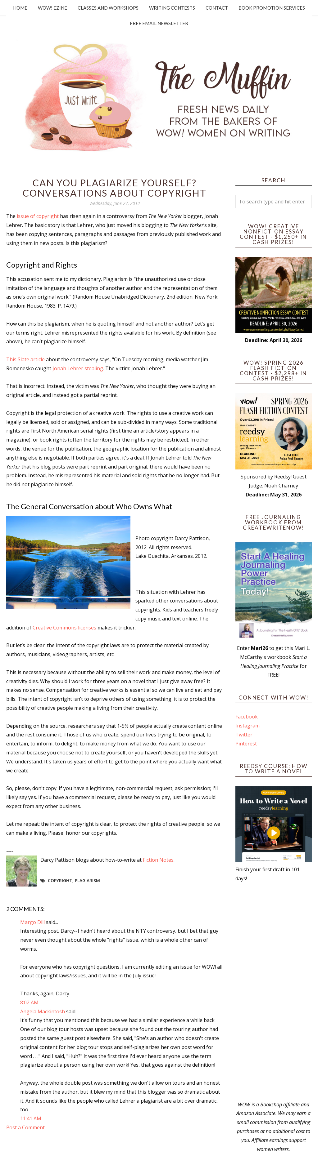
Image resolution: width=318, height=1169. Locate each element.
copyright (60, 880)
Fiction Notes (158, 859)
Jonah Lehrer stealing (77, 368)
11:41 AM (30, 1118)
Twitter (243, 734)
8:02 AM (29, 1002)
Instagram (247, 725)
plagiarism (87, 880)
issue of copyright (38, 216)
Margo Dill (32, 922)
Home (20, 8)
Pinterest (246, 743)
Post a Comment (25, 1127)
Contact (217, 8)
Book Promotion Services (271, 8)
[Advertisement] (273, 992)
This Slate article (25, 359)
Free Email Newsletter (159, 23)
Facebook (246, 716)
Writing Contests (172, 8)
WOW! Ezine (52, 8)
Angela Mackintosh (42, 1011)
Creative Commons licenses (64, 627)
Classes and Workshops (108, 8)
